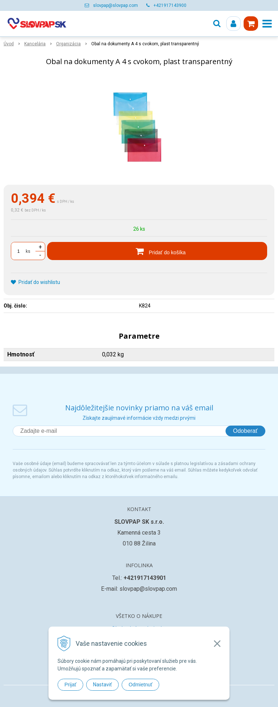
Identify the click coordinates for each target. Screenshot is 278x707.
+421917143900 (169, 5)
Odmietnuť (140, 684)
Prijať (70, 684)
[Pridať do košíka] (157, 251)
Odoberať (245, 431)
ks (28, 251)
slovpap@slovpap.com (115, 5)
